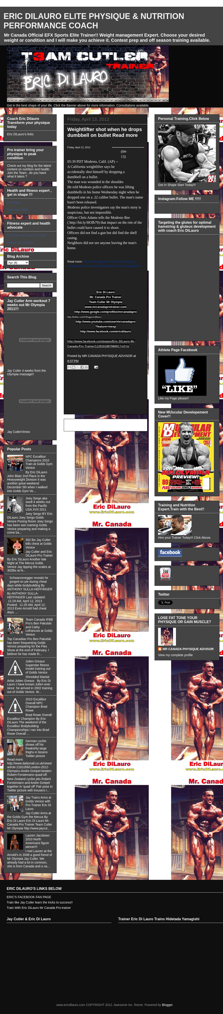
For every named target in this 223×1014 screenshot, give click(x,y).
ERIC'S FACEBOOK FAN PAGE (29, 897)
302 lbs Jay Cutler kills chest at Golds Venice (39, 543)
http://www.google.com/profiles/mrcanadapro (105, 311)
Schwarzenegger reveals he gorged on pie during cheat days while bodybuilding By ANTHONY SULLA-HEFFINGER (29, 583)
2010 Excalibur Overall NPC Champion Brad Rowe (36, 704)
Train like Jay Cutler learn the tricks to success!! (40, 902)
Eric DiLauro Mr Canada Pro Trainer (26, 235)
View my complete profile (175, 655)
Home (106, 425)
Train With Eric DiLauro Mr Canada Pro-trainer (39, 908)
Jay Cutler (14, 432)
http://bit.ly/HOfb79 (83, 223)
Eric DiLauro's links (20, 134)
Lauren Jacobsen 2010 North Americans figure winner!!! (38, 841)
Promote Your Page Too (20, 242)
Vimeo (25, 432)
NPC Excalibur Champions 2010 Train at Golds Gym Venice (39, 462)
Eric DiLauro (14, 202)
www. (88, 307)
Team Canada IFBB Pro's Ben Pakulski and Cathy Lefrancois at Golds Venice (39, 627)
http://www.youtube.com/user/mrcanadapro (106, 321)
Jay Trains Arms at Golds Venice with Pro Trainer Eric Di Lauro (38, 803)
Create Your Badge (17, 209)
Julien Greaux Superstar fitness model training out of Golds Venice (38, 666)
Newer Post (77, 425)
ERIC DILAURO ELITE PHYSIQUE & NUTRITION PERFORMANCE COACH (94, 21)
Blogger (167, 1005)
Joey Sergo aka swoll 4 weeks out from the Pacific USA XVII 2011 (38, 504)
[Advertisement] (106, 397)
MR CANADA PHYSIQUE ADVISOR (188, 649)
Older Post (135, 425)
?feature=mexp (105, 326)
